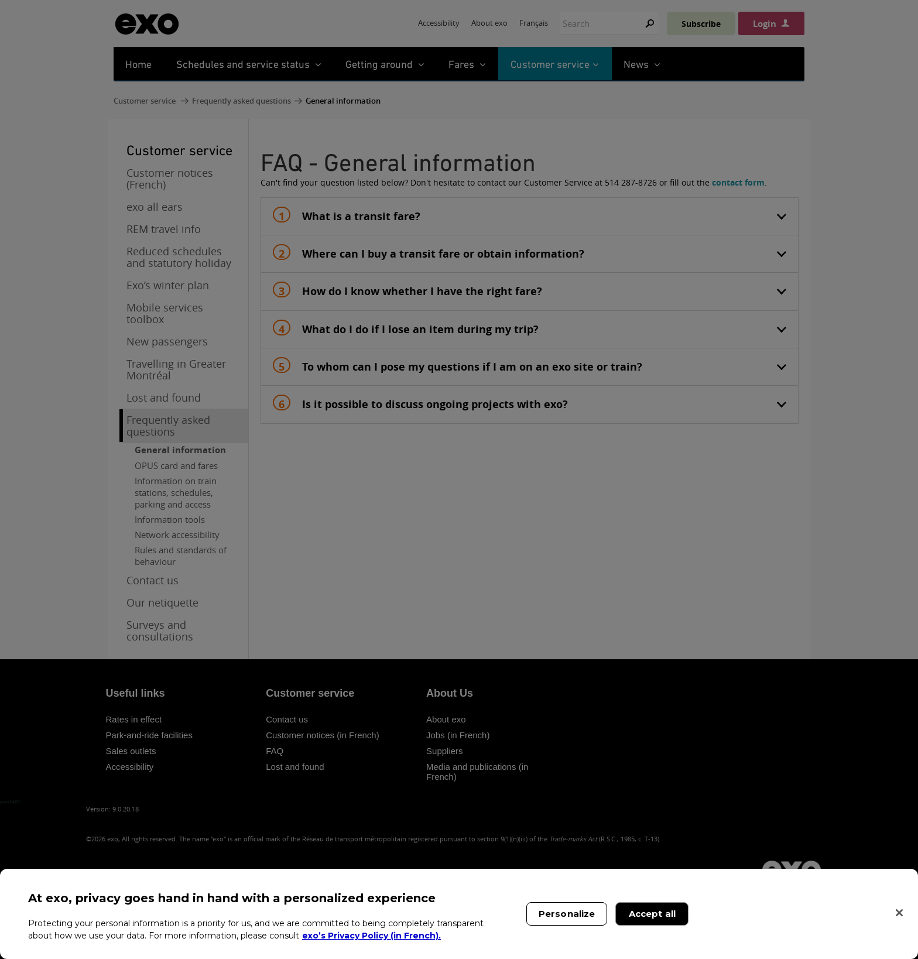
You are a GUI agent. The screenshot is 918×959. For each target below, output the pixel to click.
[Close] (899, 913)
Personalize (567, 913)
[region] (459, 914)
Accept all (652, 913)
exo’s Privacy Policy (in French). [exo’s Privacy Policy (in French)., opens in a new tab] (371, 935)
